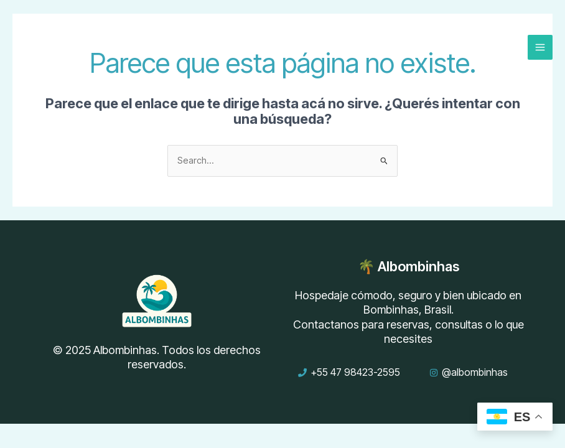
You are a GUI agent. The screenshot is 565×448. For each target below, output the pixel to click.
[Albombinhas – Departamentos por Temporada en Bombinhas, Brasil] (49, 46)
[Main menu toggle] (540, 47)
